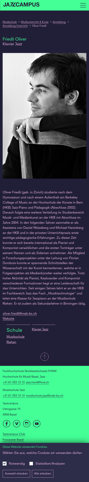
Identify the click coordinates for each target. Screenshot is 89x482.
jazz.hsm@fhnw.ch (37, 382)
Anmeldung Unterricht (15, 26)
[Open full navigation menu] (83, 5)
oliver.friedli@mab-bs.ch (20, 313)
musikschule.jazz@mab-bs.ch (44, 395)
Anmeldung (59, 22)
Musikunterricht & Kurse (34, 22)
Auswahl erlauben (16, 473)
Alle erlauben (42, 473)
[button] (44, 357)
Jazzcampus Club (14, 434)
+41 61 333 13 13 (14, 382)
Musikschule (10, 22)
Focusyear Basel (13, 439)
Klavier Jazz (40, 329)
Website (8, 318)
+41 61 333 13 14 (14, 395)
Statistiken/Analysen (50, 463)
